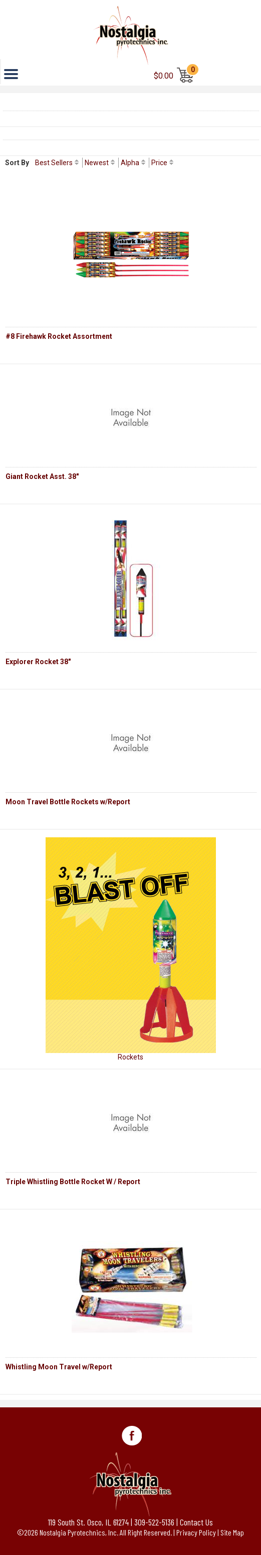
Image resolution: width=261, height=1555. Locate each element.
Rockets (130, 1057)
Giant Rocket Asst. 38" (42, 476)
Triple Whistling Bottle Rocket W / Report (73, 1182)
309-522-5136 (154, 1521)
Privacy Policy (196, 1532)
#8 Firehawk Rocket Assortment (59, 336)
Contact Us (196, 1521)
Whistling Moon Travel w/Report (59, 1367)
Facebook (132, 1436)
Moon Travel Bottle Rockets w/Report (68, 802)
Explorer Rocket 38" (38, 662)
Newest (97, 163)
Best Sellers (54, 163)
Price (159, 163)
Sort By (17, 163)
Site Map (232, 1532)
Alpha (130, 163)
